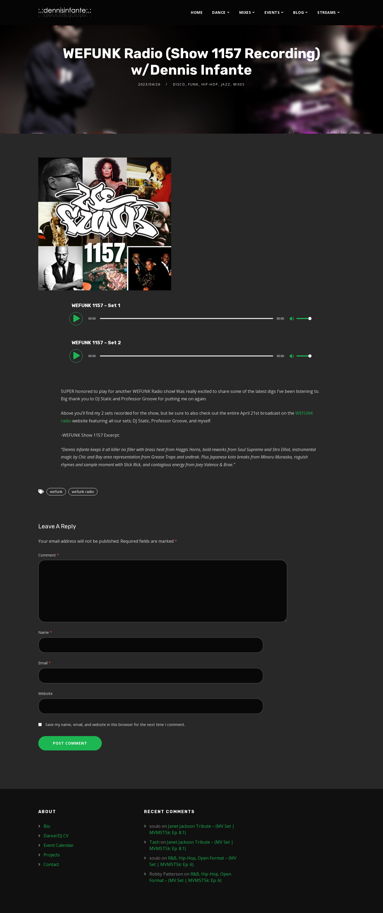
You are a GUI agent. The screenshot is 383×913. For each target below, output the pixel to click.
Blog (298, 12)
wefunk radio (83, 491)
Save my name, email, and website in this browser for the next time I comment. (115, 724)
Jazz (225, 84)
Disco (179, 84)
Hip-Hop (209, 84)
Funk (193, 84)
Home (197, 12)
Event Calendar (59, 845)
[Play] (76, 318)
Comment (48, 555)
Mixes (245, 12)
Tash (154, 842)
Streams (326, 12)
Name (45, 632)
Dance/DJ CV (56, 836)
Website (45, 693)
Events (272, 12)
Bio (47, 826)
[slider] (186, 318)
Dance (219, 12)
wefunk (56, 491)
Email (44, 662)
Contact (51, 864)
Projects (52, 855)
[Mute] (292, 319)
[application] (191, 318)
